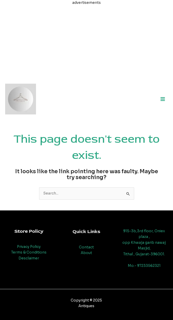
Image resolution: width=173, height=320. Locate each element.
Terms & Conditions (29, 252)
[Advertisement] (86, 42)
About (86, 253)
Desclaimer (29, 258)
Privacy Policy (29, 247)
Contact (86, 247)
